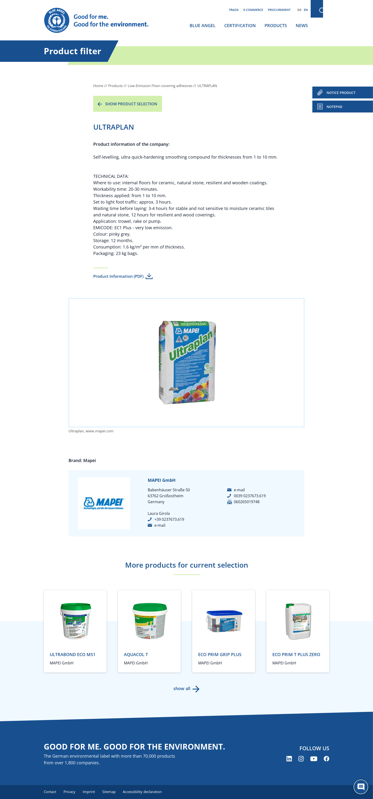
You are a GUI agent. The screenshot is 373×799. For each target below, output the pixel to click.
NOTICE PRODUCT (341, 92)
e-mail (159, 525)
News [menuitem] (302, 25)
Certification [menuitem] (240, 25)
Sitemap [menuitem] (109, 791)
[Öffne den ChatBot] (360, 787)
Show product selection (131, 104)
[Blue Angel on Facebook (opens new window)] (326, 759)
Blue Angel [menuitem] (203, 25)
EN (306, 10)
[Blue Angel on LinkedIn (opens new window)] (289, 759)
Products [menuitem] (276, 25)
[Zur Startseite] (101, 20)
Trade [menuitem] (234, 10)
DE (299, 10)
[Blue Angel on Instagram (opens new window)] (301, 759)
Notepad (334, 106)
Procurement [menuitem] (279, 10)
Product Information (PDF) (118, 276)
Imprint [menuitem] (89, 791)
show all (181, 688)
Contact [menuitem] (50, 791)
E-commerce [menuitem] (253, 10)
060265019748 (247, 501)
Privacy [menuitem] (70, 791)
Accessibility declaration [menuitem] (143, 791)
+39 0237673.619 (169, 519)
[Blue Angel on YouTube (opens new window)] (313, 759)
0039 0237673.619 (250, 495)
